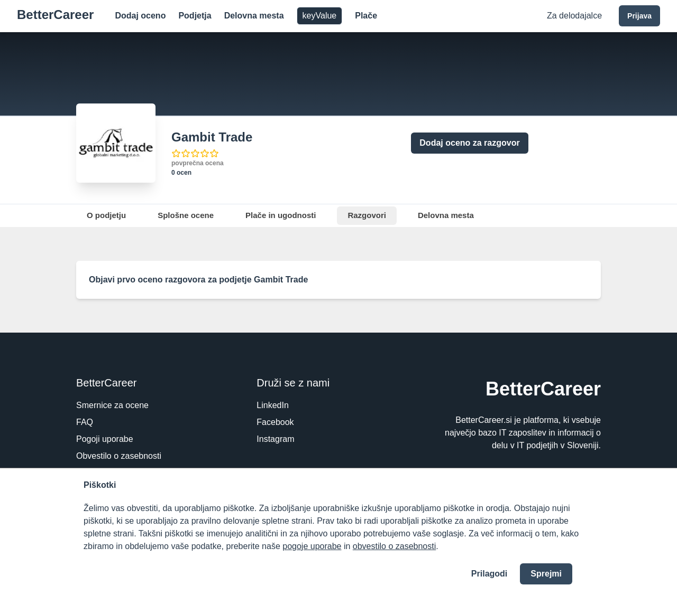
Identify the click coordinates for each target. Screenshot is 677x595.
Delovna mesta (254, 15)
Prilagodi (489, 573)
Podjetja (194, 15)
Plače (366, 15)
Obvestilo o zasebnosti (118, 455)
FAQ (84, 422)
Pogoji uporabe (104, 439)
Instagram (275, 439)
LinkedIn (273, 405)
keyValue (320, 15)
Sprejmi (546, 573)
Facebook (275, 422)
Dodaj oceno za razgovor (469, 142)
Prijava (639, 16)
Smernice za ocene (112, 405)
